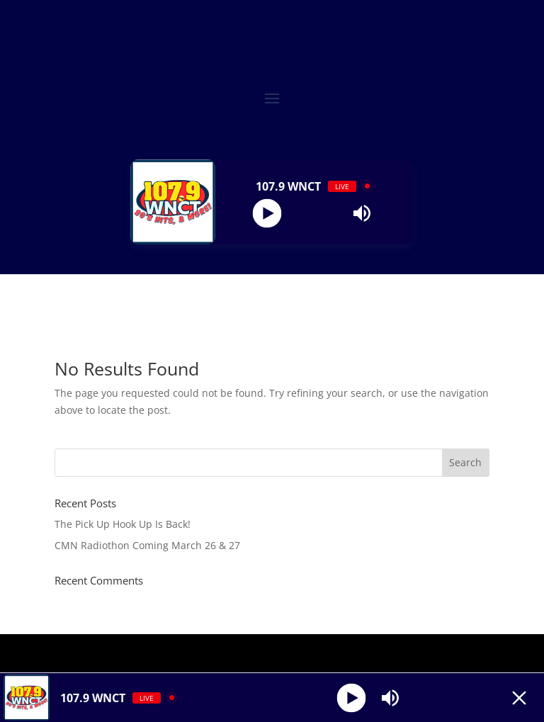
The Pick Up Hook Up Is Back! (123, 524)
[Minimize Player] (519, 698)
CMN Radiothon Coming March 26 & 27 (147, 545)
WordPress (375, 653)
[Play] (267, 213)
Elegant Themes (241, 653)
